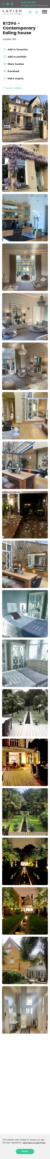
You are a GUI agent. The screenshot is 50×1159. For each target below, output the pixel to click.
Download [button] (11, 71)
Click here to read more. (34, 1142)
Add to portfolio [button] (15, 56)
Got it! (25, 1151)
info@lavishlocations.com (34, 5)
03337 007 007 (28, 2)
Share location (13, 64)
